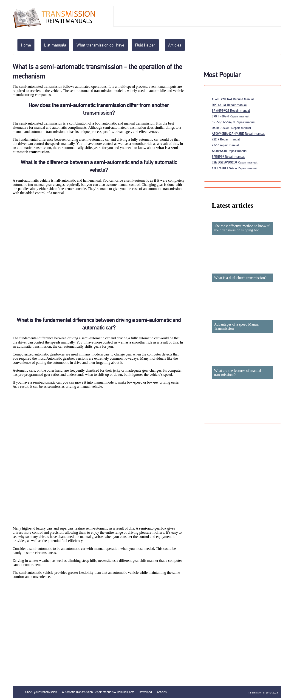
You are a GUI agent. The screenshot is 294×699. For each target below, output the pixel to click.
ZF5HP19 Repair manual (228, 156)
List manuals (55, 45)
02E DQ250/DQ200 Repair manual (234, 162)
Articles (174, 45)
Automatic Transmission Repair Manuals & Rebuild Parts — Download (107, 692)
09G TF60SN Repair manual (230, 116)
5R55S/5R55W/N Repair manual (233, 122)
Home (26, 45)
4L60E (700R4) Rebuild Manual (233, 99)
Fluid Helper (145, 45)
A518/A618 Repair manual (229, 151)
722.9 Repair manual (226, 139)
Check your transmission (41, 692)
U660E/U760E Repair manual (231, 128)
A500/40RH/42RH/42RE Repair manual (238, 133)
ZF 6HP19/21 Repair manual (231, 110)
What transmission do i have (100, 45)
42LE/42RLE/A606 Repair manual (234, 168)
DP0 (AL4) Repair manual (229, 105)
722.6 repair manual (225, 145)
